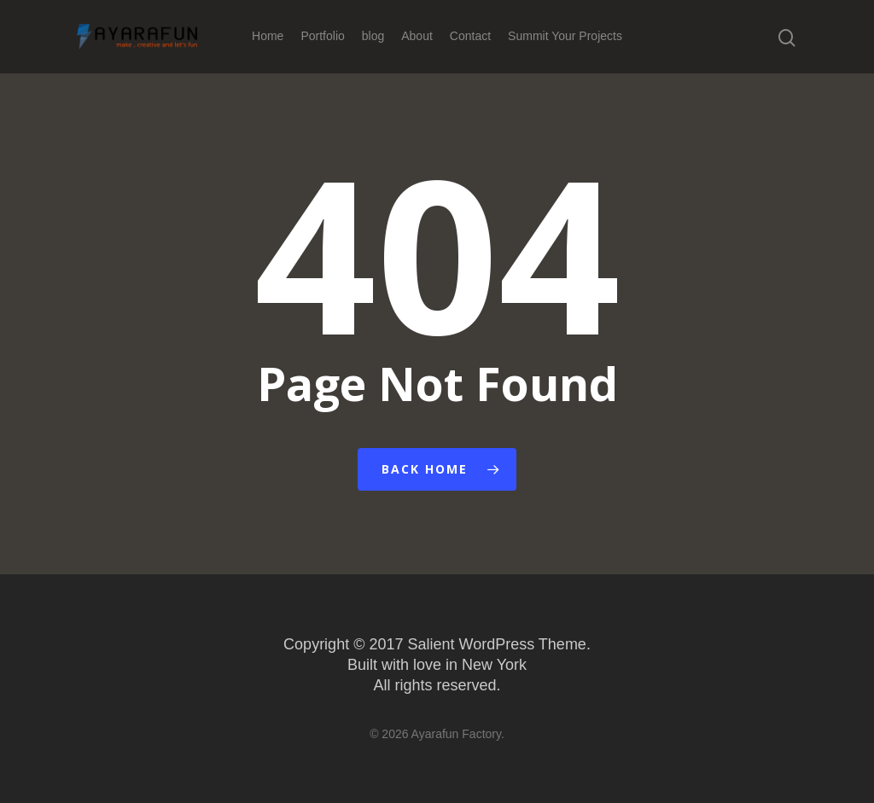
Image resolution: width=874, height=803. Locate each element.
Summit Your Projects (565, 36)
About (417, 36)
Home (267, 36)
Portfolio (322, 36)
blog (373, 36)
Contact (470, 36)
